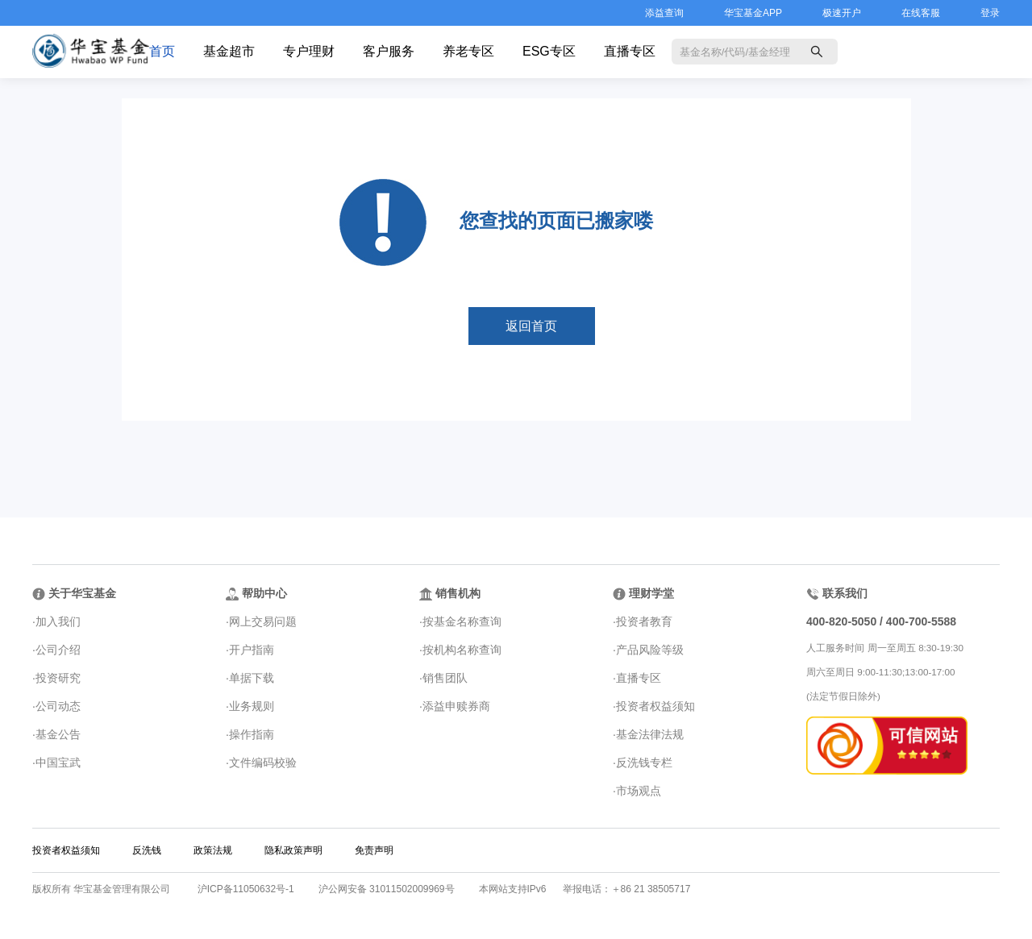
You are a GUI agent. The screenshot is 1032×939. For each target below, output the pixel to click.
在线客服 (920, 13)
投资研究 (58, 677)
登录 (990, 13)
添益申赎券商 (456, 706)
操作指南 (251, 734)
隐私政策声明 (293, 850)
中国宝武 (58, 762)
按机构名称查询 (461, 649)
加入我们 (58, 621)
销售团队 (445, 677)
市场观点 (638, 790)
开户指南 (251, 649)
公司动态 (58, 706)
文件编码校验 (263, 762)
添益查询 (664, 13)
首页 (162, 51)
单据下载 (251, 677)
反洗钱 (146, 850)
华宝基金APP (753, 13)
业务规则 (251, 706)
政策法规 (213, 850)
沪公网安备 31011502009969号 (386, 889)
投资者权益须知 (655, 706)
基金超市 (229, 51)
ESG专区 (549, 51)
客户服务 (388, 51)
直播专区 (629, 51)
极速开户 (841, 13)
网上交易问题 (263, 621)
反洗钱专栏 (644, 762)
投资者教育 (644, 621)
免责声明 (374, 850)
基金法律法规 (650, 734)
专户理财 (309, 51)
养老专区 (468, 51)
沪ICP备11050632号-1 (246, 889)
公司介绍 (58, 649)
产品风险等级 (650, 649)
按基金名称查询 (461, 621)
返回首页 (531, 326)
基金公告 (58, 734)
